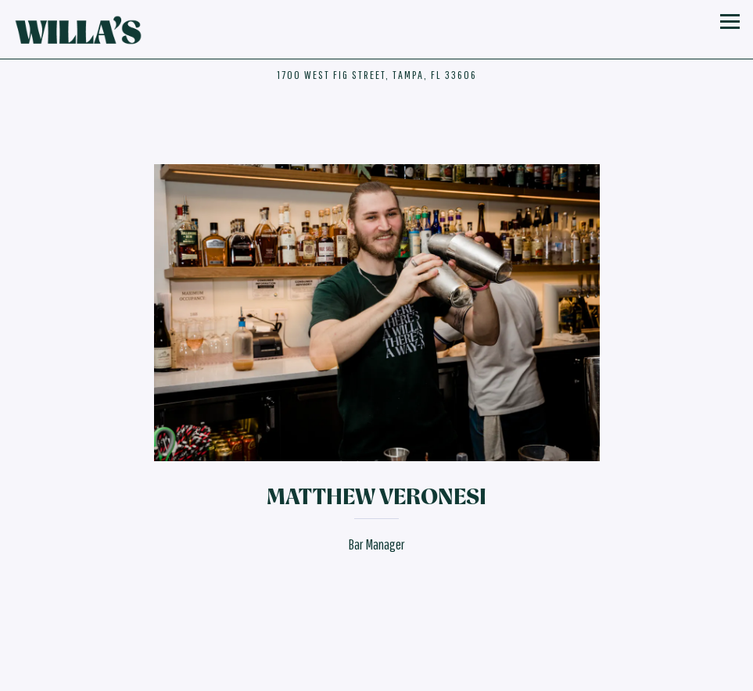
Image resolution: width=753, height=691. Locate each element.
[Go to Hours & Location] (377, 75)
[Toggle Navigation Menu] (729, 21)
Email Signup (377, 677)
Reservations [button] (377, 649)
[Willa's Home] (80, 29)
